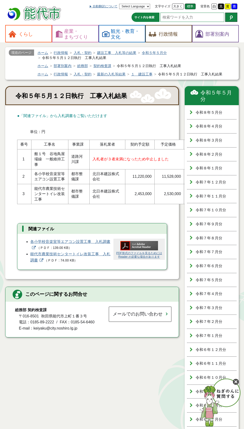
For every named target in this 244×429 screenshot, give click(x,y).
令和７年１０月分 (211, 210)
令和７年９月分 (209, 224)
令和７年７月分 (209, 252)
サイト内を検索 (144, 17)
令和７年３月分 (209, 308)
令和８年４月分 (209, 126)
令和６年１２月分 (211, 350)
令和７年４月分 (209, 294)
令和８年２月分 (209, 154)
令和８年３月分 (209, 140)
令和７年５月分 (209, 280)
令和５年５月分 (216, 96)
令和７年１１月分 (211, 196)
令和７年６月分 (209, 266)
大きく (178, 6)
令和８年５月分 (209, 112)
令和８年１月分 (209, 168)
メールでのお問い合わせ (138, 313)
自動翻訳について (105, 6)
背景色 (205, 6)
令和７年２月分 (209, 322)
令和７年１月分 (209, 336)
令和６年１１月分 (211, 363)
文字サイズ (162, 6)
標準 (190, 6)
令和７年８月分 (209, 238)
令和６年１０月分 (211, 377)
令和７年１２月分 (211, 182)
